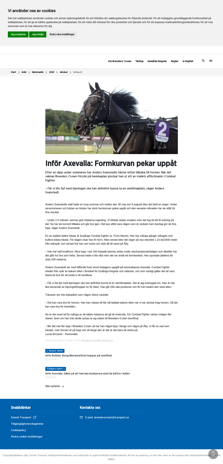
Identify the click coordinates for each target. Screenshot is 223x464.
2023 (53, 72)
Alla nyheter (54, 387)
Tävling (139, 61)
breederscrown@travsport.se (97, 340)
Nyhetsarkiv (40, 72)
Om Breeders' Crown (119, 61)
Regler (174, 61)
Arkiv (26, 72)
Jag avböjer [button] (38, 34)
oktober (66, 72)
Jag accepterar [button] (18, 34)
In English (188, 61)
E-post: (104, 417)
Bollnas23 (77, 72)
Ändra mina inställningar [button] (62, 34)
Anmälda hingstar (157, 61)
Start (15, 72)
